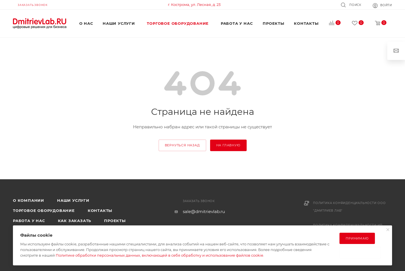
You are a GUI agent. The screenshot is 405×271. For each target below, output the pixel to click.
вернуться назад (182, 145)
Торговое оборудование (44, 210)
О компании (28, 200)
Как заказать (74, 220)
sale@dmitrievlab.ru (204, 211)
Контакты (100, 210)
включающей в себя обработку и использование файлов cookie (202, 255)
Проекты (115, 220)
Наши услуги (73, 200)
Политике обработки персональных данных (98, 255)
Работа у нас (29, 220)
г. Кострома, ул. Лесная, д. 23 (194, 4)
